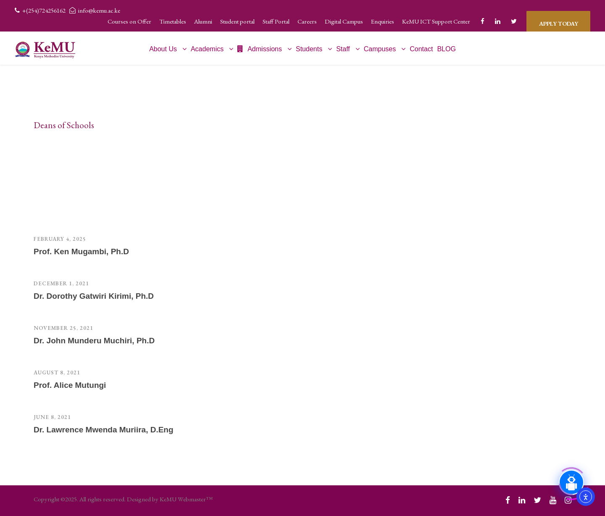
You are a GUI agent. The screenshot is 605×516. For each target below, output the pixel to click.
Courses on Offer (129, 21)
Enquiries (382, 21)
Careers (307, 21)
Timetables (172, 21)
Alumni (203, 21)
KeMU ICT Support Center (436, 21)
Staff (343, 49)
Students (309, 49)
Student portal (237, 21)
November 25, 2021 (63, 328)
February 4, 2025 (60, 238)
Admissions (259, 49)
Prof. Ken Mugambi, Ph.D (81, 251)
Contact (421, 49)
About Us (163, 49)
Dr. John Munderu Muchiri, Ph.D (94, 340)
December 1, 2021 (61, 283)
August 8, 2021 (57, 372)
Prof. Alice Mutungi (70, 385)
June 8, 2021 (52, 417)
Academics (207, 49)
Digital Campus (344, 21)
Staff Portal (276, 21)
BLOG (446, 49)
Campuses (380, 49)
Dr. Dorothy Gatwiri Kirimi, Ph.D (94, 296)
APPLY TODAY (558, 21)
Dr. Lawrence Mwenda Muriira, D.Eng (104, 429)
